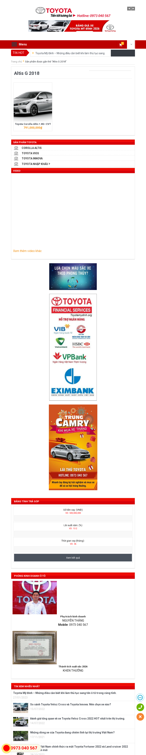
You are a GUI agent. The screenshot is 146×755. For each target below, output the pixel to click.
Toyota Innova (32, 158)
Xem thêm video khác (27, 251)
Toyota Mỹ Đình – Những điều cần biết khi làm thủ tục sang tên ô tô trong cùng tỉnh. (65, 692)
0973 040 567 (24, 748)
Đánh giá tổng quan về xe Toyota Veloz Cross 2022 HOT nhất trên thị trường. (77, 718)
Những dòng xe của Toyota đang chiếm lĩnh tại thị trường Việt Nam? (72, 732)
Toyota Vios (30, 153)
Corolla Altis (32, 147)
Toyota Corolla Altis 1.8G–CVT (33, 124)
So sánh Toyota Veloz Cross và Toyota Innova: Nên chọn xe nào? (70, 704)
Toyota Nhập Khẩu (35, 164)
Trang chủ (16, 61)
